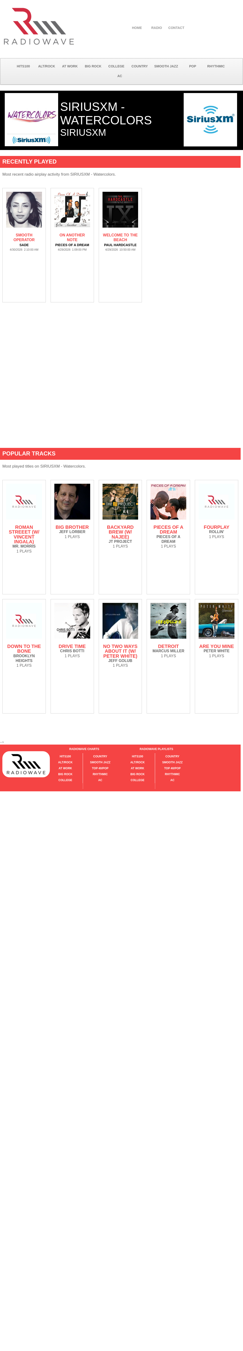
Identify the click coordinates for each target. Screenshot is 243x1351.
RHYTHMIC (216, 66)
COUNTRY (139, 66)
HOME (137, 28)
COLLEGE (116, 66)
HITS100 (23, 66)
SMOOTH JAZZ (166, 66)
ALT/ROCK (46, 66)
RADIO (156, 28)
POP (192, 66)
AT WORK (70, 66)
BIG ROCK (93, 66)
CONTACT (176, 28)
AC (119, 76)
